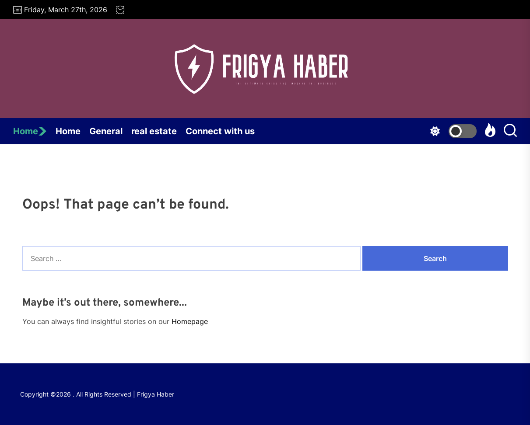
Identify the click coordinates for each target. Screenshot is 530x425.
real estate (154, 131)
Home (30, 131)
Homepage (190, 321)
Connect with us (220, 131)
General (106, 131)
